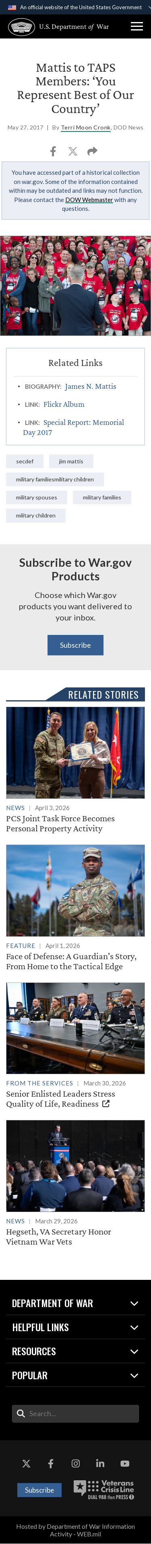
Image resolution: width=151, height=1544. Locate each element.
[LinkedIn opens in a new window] (100, 1464)
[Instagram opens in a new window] (76, 1464)
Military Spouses (37, 497)
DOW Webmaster (89, 199)
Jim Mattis (71, 461)
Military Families (102, 497)
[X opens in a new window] (26, 1464)
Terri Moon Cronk (86, 127)
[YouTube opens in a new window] (125, 1464)
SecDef (24, 461)
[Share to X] (73, 154)
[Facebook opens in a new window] (51, 1464)
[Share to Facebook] (54, 154)
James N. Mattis (90, 386)
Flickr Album (64, 404)
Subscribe (75, 645)
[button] (137, 26)
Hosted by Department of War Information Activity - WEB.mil (75, 1530)
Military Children (36, 515)
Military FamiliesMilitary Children (55, 479)
